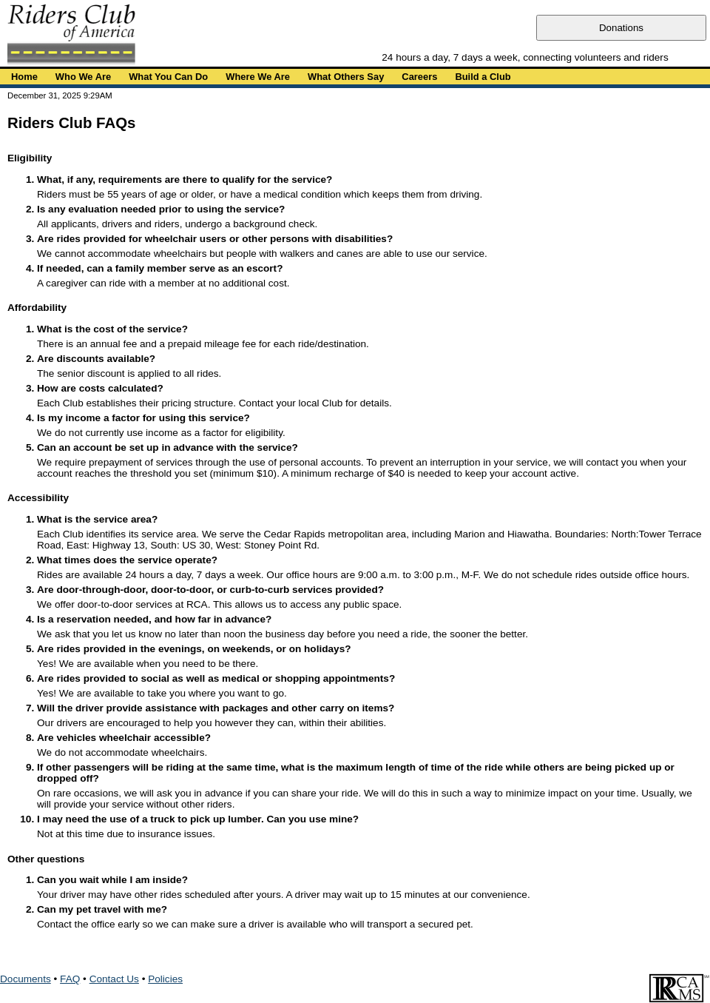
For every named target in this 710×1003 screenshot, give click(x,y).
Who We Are (83, 76)
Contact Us (114, 978)
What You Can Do (168, 76)
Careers (419, 76)
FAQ (70, 978)
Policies (165, 978)
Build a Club (482, 76)
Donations (621, 27)
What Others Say (346, 76)
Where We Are (258, 76)
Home (24, 76)
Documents (25, 978)
